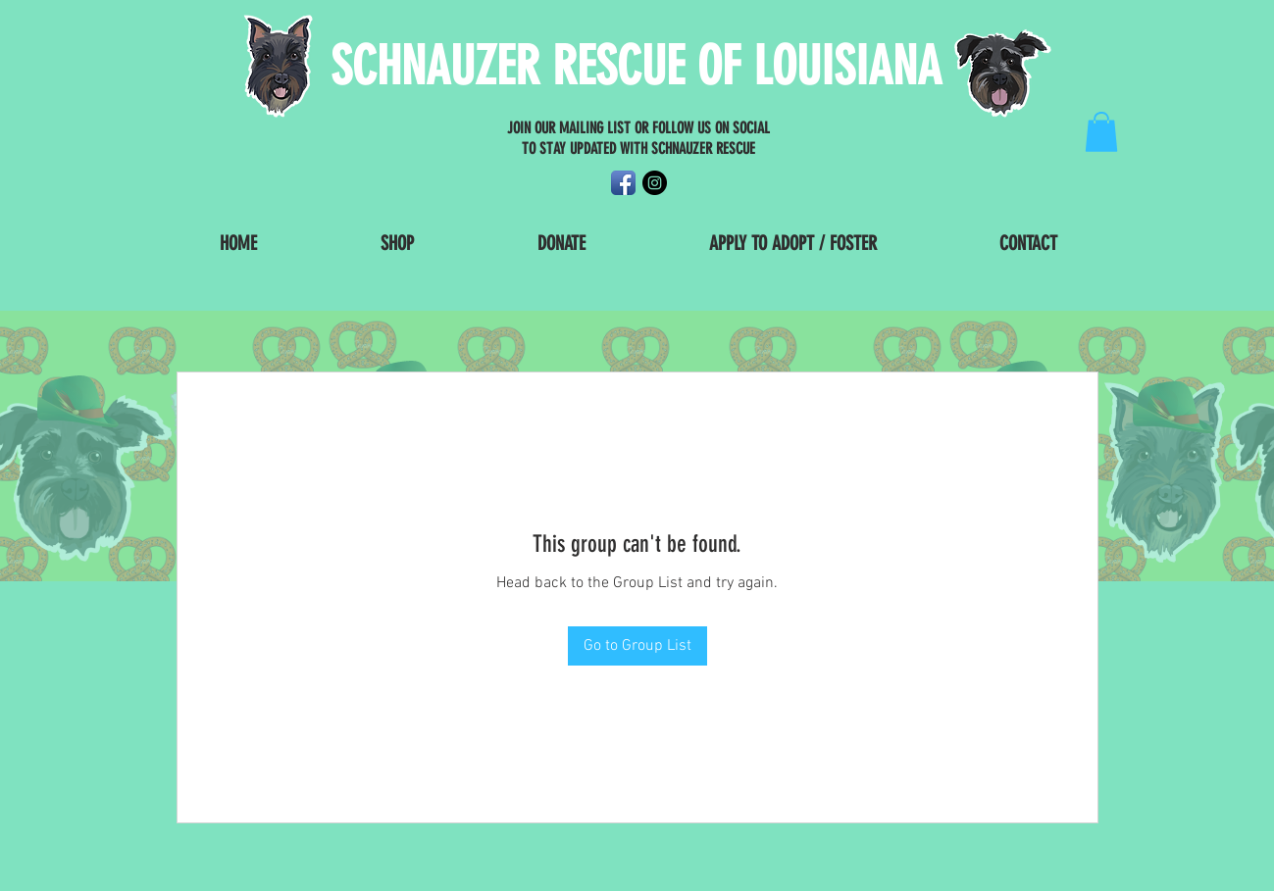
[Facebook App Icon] (623, 183)
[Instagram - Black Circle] (654, 183)
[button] (1101, 132)
